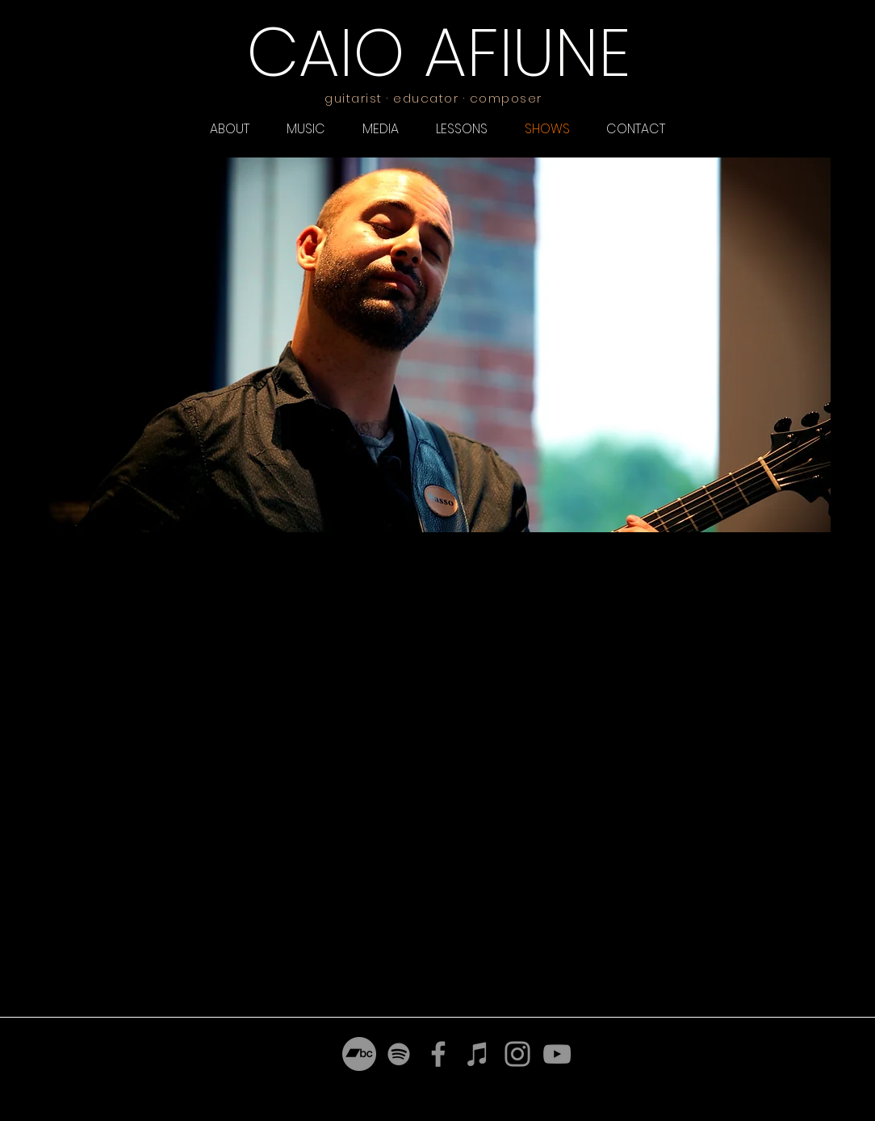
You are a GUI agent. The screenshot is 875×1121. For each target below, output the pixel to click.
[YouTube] (557, 1054)
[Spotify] (399, 1054)
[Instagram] (517, 1054)
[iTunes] (478, 1054)
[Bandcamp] (359, 1054)
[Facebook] (438, 1054)
